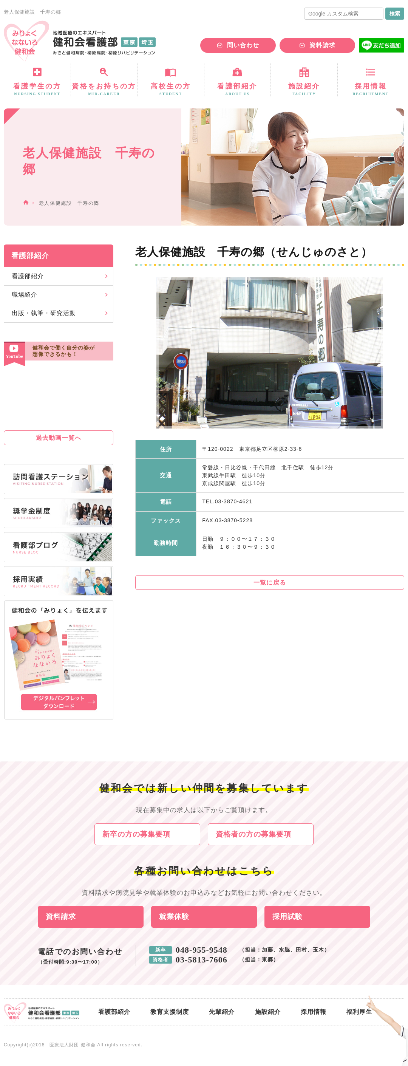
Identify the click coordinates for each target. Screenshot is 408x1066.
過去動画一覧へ (58, 438)
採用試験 (287, 917)
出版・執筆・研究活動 (44, 313)
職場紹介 (24, 294)
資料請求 (322, 45)
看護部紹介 (28, 276)
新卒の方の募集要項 (136, 834)
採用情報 (313, 1012)
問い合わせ (243, 45)
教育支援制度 (169, 1012)
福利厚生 (359, 1012)
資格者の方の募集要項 (253, 834)
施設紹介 (268, 1012)
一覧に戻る (269, 582)
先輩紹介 (222, 1012)
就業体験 (174, 917)
